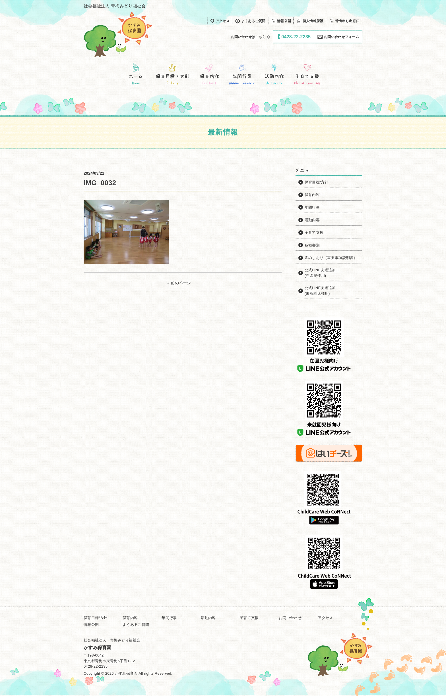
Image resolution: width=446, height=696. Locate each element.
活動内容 (208, 618)
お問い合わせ (290, 618)
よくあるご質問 (136, 624)
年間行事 (169, 618)
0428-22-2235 (96, 666)
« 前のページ (179, 283)
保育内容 (130, 618)
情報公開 (91, 624)
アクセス (325, 618)
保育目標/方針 (96, 618)
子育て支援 (249, 618)
